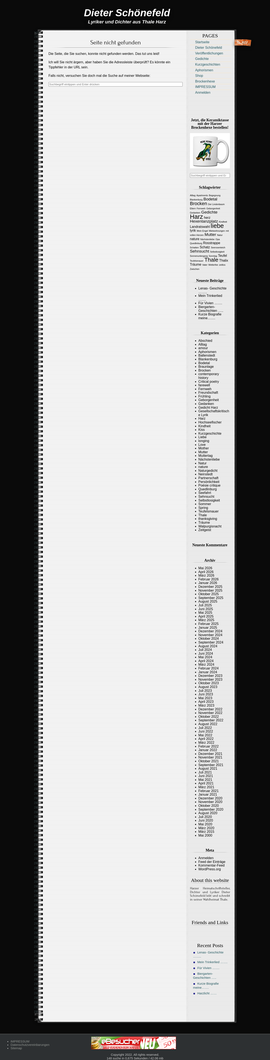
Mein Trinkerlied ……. (210, 962)
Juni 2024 (205, 653)
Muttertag (205, 455)
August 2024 (207, 646)
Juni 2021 (205, 776)
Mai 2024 (205, 657)
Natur (202, 463)
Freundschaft (208, 392)
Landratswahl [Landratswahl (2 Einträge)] (200, 226)
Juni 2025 (205, 609)
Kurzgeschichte (209, 433)
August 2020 (207, 813)
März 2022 (206, 742)
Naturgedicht (208, 470)
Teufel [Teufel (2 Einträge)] (222, 255)
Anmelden (202, 92)
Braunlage (206, 366)
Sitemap (16, 1048)
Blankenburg (207, 359)
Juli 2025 (205, 605)
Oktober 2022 (208, 716)
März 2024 (206, 664)
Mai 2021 (205, 779)
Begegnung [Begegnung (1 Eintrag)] (215, 195)
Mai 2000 (205, 835)
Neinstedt (205, 474)
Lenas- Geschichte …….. (208, 954)
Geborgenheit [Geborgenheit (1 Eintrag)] (213, 208)
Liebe (202, 437)
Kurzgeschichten (207, 64)
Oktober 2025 (208, 594)
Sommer (204, 504)
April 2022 (206, 739)
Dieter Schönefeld (208, 47)
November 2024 (210, 635)
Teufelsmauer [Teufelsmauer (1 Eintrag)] (197, 261)
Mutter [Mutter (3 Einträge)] (210, 234)
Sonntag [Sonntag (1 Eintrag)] (213, 256)
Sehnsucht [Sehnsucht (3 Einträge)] (199, 251)
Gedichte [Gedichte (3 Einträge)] (209, 212)
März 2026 (206, 575)
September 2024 (210, 642)
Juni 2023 (205, 694)
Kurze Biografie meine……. (209, 316)
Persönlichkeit (209, 482)
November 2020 (210, 802)
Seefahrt (204, 493)
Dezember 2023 (210, 675)
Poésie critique (209, 485)
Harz (202, 418)
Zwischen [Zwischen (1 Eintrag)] (194, 269)
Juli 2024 (205, 650)
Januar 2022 (207, 750)
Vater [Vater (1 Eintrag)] (205, 265)
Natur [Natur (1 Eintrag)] (220, 235)
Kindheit (204, 426)
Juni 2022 (205, 731)
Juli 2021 (205, 772)
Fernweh (205, 389)
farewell (204, 385)
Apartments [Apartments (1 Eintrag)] (202, 195)
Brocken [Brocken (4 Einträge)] (198, 203)
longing (203, 441)
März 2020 (206, 828)
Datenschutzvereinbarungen (30, 1044)
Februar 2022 (208, 746)
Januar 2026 (207, 583)
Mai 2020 (205, 824)
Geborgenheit (208, 400)
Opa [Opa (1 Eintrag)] (218, 239)
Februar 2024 (208, 668)
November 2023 (210, 679)
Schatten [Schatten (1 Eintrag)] (194, 247)
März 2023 (206, 705)
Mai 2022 (205, 735)
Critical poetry (208, 381)
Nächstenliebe (209, 459)
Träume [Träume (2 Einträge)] (195, 264)
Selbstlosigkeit (209, 500)
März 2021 (206, 787)
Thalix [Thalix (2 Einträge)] (223, 260)
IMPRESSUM (205, 87)
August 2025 (207, 601)
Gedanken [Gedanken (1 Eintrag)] (195, 212)
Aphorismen (204, 70)
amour (203, 348)
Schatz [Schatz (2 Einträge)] (205, 247)
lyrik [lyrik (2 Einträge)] (193, 230)
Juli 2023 (205, 690)
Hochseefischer (210, 422)
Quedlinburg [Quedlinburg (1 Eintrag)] (196, 243)
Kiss (201, 429)
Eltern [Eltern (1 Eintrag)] (193, 208)
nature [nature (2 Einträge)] (194, 239)
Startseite (202, 42)
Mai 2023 (205, 698)
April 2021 (206, 783)
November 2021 (210, 757)
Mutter (203, 452)
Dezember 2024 (210, 631)
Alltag (202, 344)
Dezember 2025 (210, 586)
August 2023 (207, 687)
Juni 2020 (205, 820)
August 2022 (207, 724)
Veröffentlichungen (209, 53)
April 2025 (206, 616)
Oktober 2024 (208, 638)
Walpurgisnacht (210, 526)
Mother (203, 448)
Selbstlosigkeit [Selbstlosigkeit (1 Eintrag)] (217, 251)
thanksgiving (207, 519)
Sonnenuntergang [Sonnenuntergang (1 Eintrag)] (199, 256)
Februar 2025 (208, 624)
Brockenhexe (205, 81)
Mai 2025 (205, 612)
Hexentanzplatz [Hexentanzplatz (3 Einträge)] (204, 221)
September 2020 (210, 809)
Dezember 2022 (210, 709)
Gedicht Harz (208, 407)
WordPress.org (209, 869)
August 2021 (207, 768)
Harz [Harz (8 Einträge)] (196, 216)
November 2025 (210, 590)
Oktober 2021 (208, 761)
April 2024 (206, 661)
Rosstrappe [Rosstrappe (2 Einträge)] (211, 243)
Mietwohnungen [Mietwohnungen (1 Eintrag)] (217, 231)
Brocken (204, 370)
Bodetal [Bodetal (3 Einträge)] (210, 199)
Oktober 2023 (208, 683)
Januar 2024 (207, 672)
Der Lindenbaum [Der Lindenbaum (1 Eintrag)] (216, 204)
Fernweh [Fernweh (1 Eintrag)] (201, 208)
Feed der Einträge (211, 862)
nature (203, 467)
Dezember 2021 (210, 754)
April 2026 (206, 572)
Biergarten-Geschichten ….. (210, 308)
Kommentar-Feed (211, 865)
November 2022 (210, 713)
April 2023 (206, 701)
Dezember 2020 (210, 798)
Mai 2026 (205, 568)
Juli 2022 (205, 728)
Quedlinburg (207, 489)
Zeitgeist (204, 530)
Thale (202, 515)
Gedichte (202, 59)
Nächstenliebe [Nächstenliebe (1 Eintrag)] (207, 239)
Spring (203, 508)
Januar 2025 (207, 627)
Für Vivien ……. (210, 303)
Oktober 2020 (208, 805)
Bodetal (204, 363)
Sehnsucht (206, 496)
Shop (199, 75)
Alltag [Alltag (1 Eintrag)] (193, 195)
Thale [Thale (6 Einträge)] (211, 260)
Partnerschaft (208, 478)
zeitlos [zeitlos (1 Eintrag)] (222, 265)
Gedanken (206, 404)
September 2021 (210, 765)
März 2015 (206, 831)
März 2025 (206, 620)
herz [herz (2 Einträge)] (207, 217)
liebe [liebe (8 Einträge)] (217, 225)
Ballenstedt (206, 355)
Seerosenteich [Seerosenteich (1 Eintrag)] (218, 247)
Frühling (204, 396)
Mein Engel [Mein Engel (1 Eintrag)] (202, 231)
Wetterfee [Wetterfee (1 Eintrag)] (213, 265)
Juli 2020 (205, 817)
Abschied (205, 340)
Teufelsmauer (208, 511)
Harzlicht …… (205, 993)
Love (202, 444)
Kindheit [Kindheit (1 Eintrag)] (223, 221)
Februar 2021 (208, 791)
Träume (204, 522)
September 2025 (210, 598)
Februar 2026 (208, 579)
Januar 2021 (207, 794)
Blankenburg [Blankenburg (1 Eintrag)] (196, 199)
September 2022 (210, 720)
